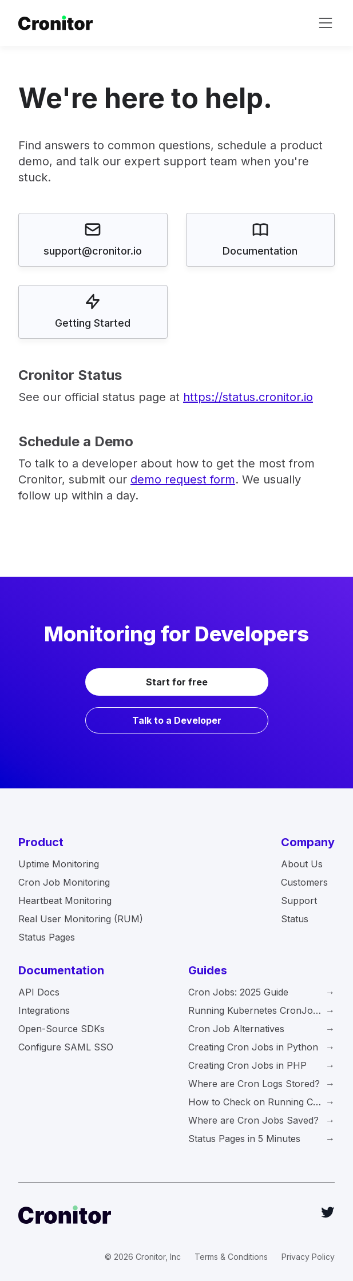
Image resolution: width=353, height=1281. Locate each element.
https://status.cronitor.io (248, 397)
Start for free (177, 682)
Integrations (44, 1010)
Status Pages (46, 937)
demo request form (182, 479)
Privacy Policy (308, 1257)
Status (294, 919)
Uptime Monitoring (58, 864)
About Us (302, 864)
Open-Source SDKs (61, 1028)
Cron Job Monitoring (64, 882)
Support (299, 900)
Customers (304, 882)
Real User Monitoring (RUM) (80, 919)
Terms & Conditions (231, 1257)
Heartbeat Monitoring (65, 900)
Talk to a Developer (176, 720)
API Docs (39, 992)
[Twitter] (328, 1212)
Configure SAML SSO (65, 1047)
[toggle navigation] (325, 23)
